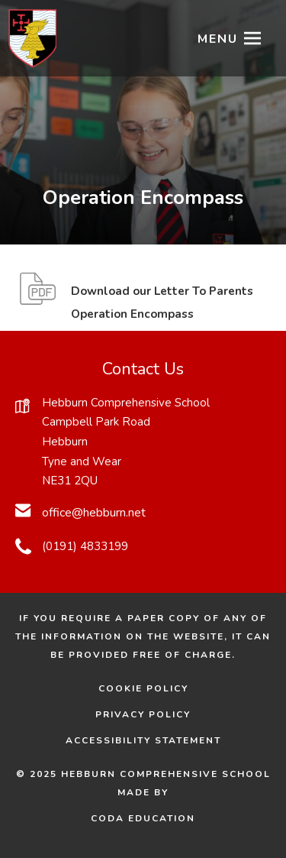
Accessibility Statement (143, 740)
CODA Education (165, 818)
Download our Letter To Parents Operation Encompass (162, 304)
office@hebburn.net (94, 512)
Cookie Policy (143, 688)
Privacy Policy (143, 714)
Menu (218, 39)
